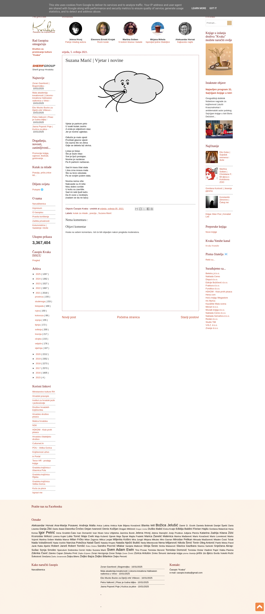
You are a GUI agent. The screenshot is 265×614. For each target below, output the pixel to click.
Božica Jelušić (167, 525)
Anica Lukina (103, 525)
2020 (38, 354)
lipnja (38, 324)
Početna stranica (128, 317)
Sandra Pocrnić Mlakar (111, 545)
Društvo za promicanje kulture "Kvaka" (42, 52)
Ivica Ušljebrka (112, 533)
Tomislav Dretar (196, 550)
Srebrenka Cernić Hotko (80, 550)
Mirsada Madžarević (203, 539)
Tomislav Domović (176, 549)
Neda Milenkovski (150, 542)
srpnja (38, 320)
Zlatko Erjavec (84, 553)
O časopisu (37, 212)
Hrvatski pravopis (40, 396)
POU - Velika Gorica (42, 448)
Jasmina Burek (128, 533)
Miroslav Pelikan (183, 539)
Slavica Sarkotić (205, 546)
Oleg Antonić (207, 542)
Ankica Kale (116, 525)
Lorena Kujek (60, 536)
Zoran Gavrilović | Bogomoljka (41, 84)
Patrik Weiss (221, 542)
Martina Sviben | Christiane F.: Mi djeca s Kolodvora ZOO (226, 175)
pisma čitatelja (189, 553)
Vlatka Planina (226, 550)
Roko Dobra (91, 546)
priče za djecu (205, 553)
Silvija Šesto (151, 545)
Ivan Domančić (85, 533)
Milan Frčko (77, 539)
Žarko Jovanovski (59, 557)
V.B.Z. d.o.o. (212, 325)
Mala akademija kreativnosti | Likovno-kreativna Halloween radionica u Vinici (42, 96)
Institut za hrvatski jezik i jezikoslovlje (43, 401)
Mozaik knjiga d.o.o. (215, 310)
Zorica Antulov (143, 553)
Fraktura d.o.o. (213, 285)
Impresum (37, 208)
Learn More (198, 8)
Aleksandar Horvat (43, 525)
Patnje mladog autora (75, 42)
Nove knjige (211, 232)
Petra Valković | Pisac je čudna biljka (42, 118)
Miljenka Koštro (122, 539)
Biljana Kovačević (132, 525)
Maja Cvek (88, 536)
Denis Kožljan (110, 528)
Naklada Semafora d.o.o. (218, 316)
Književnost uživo (40, 452)
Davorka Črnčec (75, 528)
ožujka (38, 339)
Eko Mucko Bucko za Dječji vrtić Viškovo (42, 108)
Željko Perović (120, 556)
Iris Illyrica (210, 300)
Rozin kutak (103, 42)
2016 (38, 372)
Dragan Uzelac (142, 529)
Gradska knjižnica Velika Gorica (41, 482)
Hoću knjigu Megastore (217, 297)
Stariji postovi (190, 317)
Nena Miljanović (168, 542)
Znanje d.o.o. (212, 328)
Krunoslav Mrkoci (42, 536)
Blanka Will (148, 525)
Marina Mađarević (183, 536)
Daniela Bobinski (205, 525)
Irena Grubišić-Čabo (66, 533)
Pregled (36, 260)
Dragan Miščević (127, 529)
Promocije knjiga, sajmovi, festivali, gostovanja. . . (40, 156)
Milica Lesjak (106, 539)
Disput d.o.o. (212, 279)
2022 (38, 288)
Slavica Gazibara (186, 545)
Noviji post (69, 317)
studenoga (40, 301)
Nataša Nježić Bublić (128, 542)
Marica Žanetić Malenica (159, 536)
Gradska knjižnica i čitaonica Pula (41, 468)
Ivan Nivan (98, 533)
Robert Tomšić (77, 545)
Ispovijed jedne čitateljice (158, 42)
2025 (38, 274)
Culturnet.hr (38, 443)
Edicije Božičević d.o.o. (217, 282)
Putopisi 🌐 (37, 189)
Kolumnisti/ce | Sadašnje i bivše (40, 226)
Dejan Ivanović (93, 528)
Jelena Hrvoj (143, 532)
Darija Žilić (46, 528)
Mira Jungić (138, 539)
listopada (39, 306)
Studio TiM (211, 322)
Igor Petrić (47, 532)
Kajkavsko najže (185, 42)
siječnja (39, 348)
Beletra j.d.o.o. (213, 273)
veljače (38, 343)
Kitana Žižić (227, 532)
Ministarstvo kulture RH (43, 391)
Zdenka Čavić (40, 553)
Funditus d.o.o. (213, 288)
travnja (38, 334)
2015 (38, 377)
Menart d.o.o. (212, 307)
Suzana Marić (105, 213)
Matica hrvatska (40, 421)
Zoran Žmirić (128, 553)
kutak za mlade (80, 213)
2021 (38, 293)
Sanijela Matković (134, 546)
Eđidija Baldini (184, 528)
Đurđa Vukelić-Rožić (223, 553)
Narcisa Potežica (76, 542)
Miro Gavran (166, 539)
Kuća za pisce (39, 488)
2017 (38, 368)
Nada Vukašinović (42, 542)
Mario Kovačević (201, 536)
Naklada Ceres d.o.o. (216, 313)
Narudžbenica (39, 203)
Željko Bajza (87, 556)
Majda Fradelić (136, 536)
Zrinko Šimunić (159, 553)
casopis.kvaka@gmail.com (189, 572)
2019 (38, 358)
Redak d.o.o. (212, 319)
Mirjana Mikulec (152, 539)
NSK (34, 425)
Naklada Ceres (213, 276)
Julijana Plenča (192, 533)
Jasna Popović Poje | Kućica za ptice (42, 127)
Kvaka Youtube (212, 246)
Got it (213, 8)
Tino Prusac (141, 550)
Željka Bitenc (73, 556)
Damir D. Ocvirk (187, 525)
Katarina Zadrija (210, 532)
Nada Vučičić (59, 542)
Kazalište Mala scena (216, 304)
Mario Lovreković (218, 536)
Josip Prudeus (176, 533)
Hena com (211, 294)
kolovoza (39, 315)
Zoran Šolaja (115, 553)
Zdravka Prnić (71, 553)
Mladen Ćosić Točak (223, 539)
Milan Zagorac (92, 539)
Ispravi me (37, 492)
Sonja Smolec (48, 549)
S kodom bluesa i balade (130, 42)
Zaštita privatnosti (41, 221)
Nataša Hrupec (108, 542)
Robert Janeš (59, 545)
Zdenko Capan (56, 553)
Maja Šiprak (122, 536)
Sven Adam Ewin (121, 549)
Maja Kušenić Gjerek (105, 536)
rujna (37, 310)
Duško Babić (155, 528)
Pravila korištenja (40, 216)
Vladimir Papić (211, 550)
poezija (93, 213)
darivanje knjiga (175, 553)
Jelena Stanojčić (160, 533)
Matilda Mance (62, 539)
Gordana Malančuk (218, 529)
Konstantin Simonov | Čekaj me (225, 200)
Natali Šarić (94, 542)
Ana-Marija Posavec (66, 525)
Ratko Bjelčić (44, 546)
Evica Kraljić (169, 529)
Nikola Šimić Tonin (189, 542)
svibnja (38, 329)
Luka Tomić (74, 536)
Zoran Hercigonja (100, 553)
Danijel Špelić (221, 525)
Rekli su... (210, 259)
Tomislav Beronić (156, 550)
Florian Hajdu (201, 528)
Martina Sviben (47, 539)
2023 (38, 283)
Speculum (62, 550)
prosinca (39, 296)
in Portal (36, 456)
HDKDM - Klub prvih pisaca (219, 291)
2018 (38, 363)
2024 (38, 279)
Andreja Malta (88, 525)
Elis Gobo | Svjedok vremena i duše (225, 156)
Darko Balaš (59, 529)
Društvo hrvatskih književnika (40, 408)
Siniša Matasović (167, 546)
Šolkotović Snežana (41, 556)
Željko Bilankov (104, 556)
